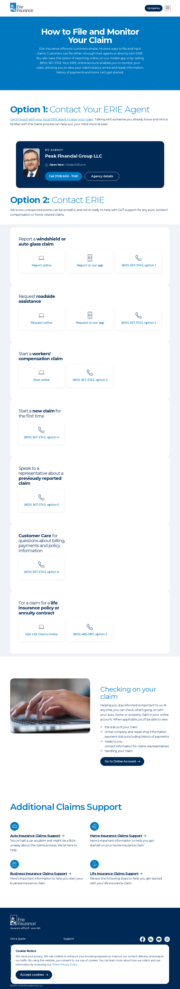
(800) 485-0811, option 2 (90, 634)
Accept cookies (32, 974)
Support (68, 938)
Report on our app (90, 265)
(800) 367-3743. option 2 (138, 322)
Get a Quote (18, 938)
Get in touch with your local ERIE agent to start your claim (51, 119)
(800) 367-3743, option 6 (41, 572)
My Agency (153, 8)
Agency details (102, 176)
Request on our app (90, 322)
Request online (41, 322)
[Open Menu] (167, 8)
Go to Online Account (120, 761)
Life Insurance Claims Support (114, 874)
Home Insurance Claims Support (116, 836)
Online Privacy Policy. (65, 964)
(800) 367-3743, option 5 (41, 504)
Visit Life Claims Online (41, 634)
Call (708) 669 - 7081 (63, 176)
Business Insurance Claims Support (38, 874)
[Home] (22, 8)
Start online (41, 380)
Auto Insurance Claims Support (35, 836)
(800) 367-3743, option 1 (139, 265)
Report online (41, 265)
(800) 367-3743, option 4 (41, 437)
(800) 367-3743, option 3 (90, 380)
